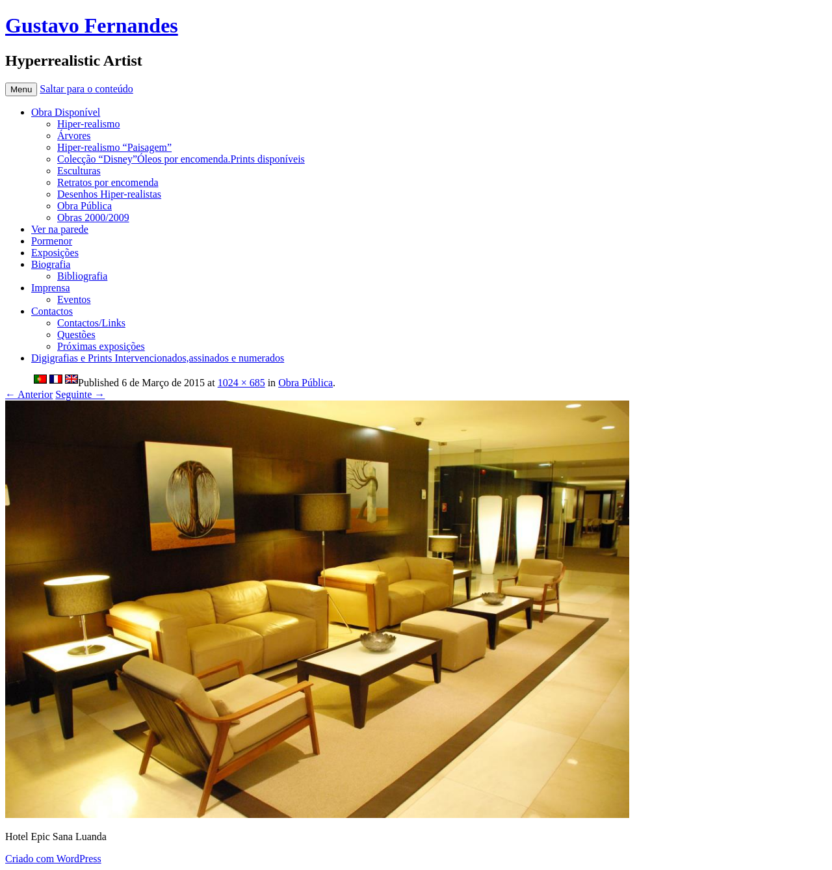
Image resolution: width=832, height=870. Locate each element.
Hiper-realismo (88, 123)
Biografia (50, 264)
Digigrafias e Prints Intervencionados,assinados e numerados (157, 357)
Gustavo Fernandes (91, 25)
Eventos (74, 299)
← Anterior (29, 394)
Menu (21, 89)
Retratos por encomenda (108, 182)
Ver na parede (59, 229)
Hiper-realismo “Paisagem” (114, 147)
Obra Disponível (65, 112)
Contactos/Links (91, 322)
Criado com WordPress (53, 858)
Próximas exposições (101, 346)
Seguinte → (80, 394)
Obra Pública (84, 205)
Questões (76, 334)
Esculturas (79, 170)
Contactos (52, 311)
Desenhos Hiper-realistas (109, 194)
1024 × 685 (241, 382)
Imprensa (50, 287)
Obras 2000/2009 (93, 217)
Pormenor (51, 240)
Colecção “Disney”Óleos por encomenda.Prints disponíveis (181, 159)
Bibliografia (82, 276)
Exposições (55, 252)
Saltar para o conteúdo (86, 88)
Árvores (74, 135)
